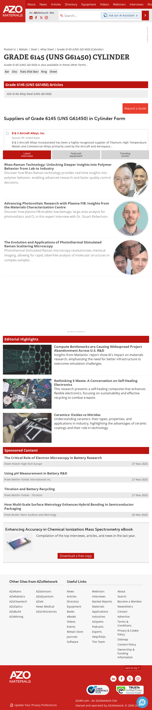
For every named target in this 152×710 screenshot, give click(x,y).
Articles (72, 596)
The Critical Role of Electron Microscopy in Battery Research (53, 458)
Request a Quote (135, 108)
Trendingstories (125, 155)
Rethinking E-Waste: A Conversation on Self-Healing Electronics (95, 382)
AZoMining (16, 616)
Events (71, 626)
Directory (71, 4)
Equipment (74, 606)
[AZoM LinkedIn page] (31, 18)
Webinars (98, 591)
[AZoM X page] (41, 18)
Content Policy (126, 644)
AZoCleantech (18, 601)
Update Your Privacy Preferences (33, 705)
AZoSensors (43, 591)
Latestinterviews (27, 155)
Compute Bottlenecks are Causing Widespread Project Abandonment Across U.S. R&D (98, 348)
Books (70, 611)
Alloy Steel (47, 49)
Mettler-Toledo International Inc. (31, 479)
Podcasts (98, 626)
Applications (100, 611)
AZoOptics (15, 606)
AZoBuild (15, 611)
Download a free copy (76, 556)
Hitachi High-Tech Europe (26, 464)
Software (72, 642)
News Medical (45, 606)
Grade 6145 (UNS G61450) (73, 49)
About (121, 591)
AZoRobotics (17, 596)
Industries (98, 616)
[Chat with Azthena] (142, 702)
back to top (132, 668)
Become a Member (129, 601)
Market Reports (102, 601)
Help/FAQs (99, 637)
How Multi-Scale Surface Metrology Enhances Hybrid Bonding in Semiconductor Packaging (69, 506)
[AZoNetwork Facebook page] (36, 18)
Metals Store (75, 631)
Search (121, 596)
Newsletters (125, 606)
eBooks (71, 616)
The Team (98, 642)
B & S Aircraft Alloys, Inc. (28, 133)
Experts (97, 631)
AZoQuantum (44, 596)
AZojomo (97, 621)
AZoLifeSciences (46, 611)
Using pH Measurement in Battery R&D (35, 473)
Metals (23, 49)
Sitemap (122, 639)
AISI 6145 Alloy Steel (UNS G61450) (29, 94)
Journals (72, 637)
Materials (98, 606)
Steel (34, 49)
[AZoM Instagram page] (46, 18)
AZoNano (15, 591)
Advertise (123, 616)
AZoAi (39, 601)
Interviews (98, 596)
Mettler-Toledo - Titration (26, 495)
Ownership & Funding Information (126, 653)
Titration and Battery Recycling (29, 489)
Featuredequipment (76, 155)
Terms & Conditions (124, 623)
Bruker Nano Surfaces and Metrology (33, 515)
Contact (122, 611)
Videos (71, 621)
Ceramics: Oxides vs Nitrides (77, 415)
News (70, 591)
